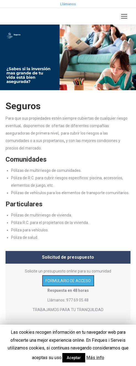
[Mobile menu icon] (124, 16)
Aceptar (74, 358)
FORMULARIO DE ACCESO (68, 281)
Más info (95, 357)
